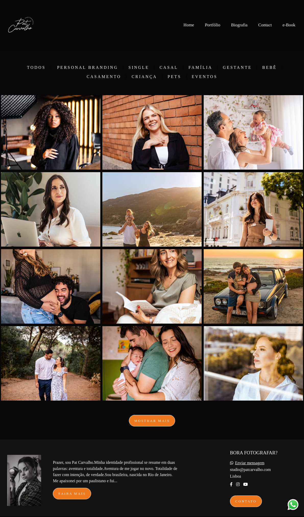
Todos (36, 67)
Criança (144, 77)
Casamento (104, 77)
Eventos (204, 77)
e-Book (289, 25)
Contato (246, 501)
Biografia (239, 25)
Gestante (237, 67)
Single (138, 67)
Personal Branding (87, 67)
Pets (174, 77)
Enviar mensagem (249, 463)
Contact (265, 25)
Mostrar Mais (152, 421)
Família (200, 67)
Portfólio (212, 25)
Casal (169, 67)
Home (189, 25)
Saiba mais (72, 494)
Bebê (269, 67)
